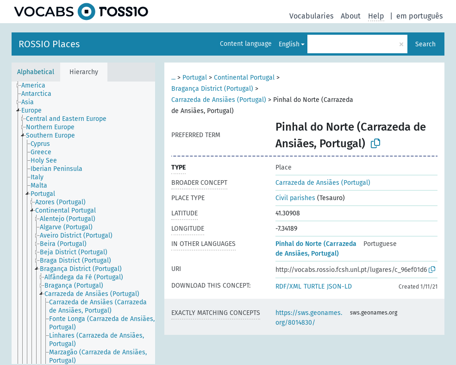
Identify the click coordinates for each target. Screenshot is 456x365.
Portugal (194, 78)
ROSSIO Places (49, 44)
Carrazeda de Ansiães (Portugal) (218, 100)
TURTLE (314, 286)
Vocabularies (311, 16)
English (289, 44)
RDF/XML (288, 286)
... (173, 78)
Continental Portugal (244, 78)
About (351, 16)
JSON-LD (339, 286)
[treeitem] (37, 86)
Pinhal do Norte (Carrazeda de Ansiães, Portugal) (315, 249)
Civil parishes (295, 198)
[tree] (83, 223)
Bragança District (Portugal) (212, 89)
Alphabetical (35, 72)
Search (425, 44)
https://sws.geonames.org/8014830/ (308, 318)
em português (419, 16)
